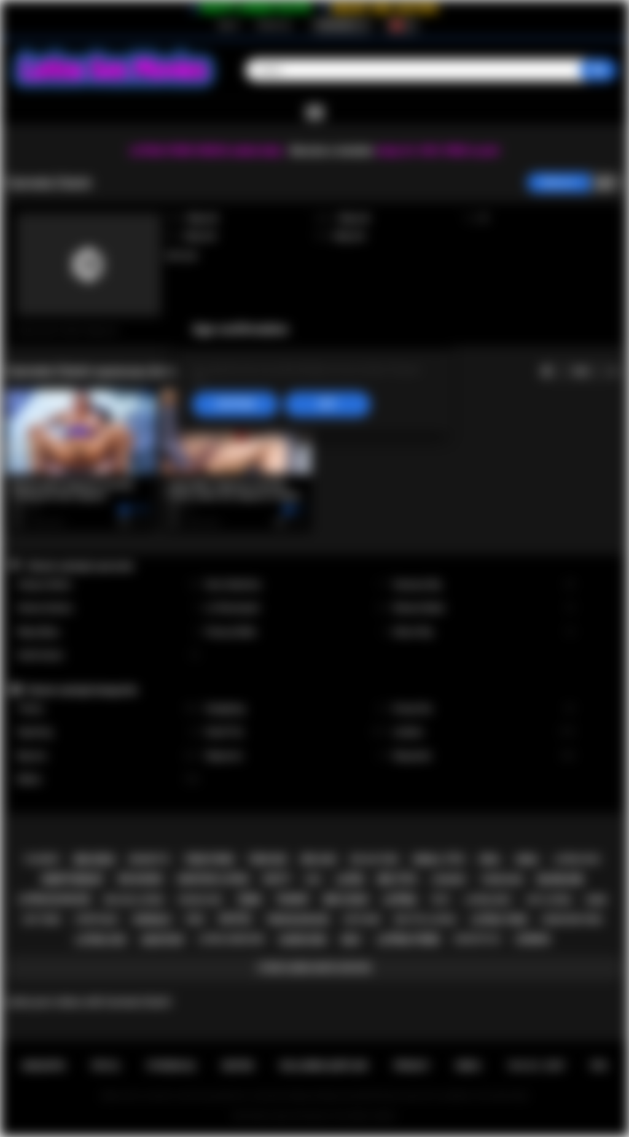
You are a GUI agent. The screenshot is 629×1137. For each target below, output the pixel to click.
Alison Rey (484, 632)
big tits (397, 879)
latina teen (499, 919)
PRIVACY (411, 1066)
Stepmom (296, 756)
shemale (151, 920)
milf (351, 939)
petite (235, 919)
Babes (108, 779)
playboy (42, 859)
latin (349, 879)
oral (490, 859)
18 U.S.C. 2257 (536, 1066)
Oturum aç (274, 25)
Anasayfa (43, 1066)
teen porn (208, 859)
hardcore (302, 939)
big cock (346, 900)
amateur (162, 939)
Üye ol (228, 25)
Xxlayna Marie (108, 585)
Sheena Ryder (484, 608)
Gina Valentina (296, 585)
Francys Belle (296, 632)
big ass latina (134, 899)
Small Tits (296, 732)
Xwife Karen (108, 655)
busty (277, 879)
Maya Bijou (108, 632)
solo (440, 899)
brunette (149, 859)
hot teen (41, 919)
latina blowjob (54, 899)
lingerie (448, 879)
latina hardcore (231, 939)
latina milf (488, 899)
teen (248, 900)
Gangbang (296, 709)
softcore (361, 919)
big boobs (141, 879)
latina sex (100, 939)
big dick (94, 860)
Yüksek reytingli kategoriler (81, 690)
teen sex (267, 859)
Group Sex (484, 709)
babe (597, 899)
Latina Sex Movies (299, 1116)
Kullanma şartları (323, 1066)
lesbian (532, 939)
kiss (313, 879)
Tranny (108, 709)
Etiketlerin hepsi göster (314, 968)
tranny (292, 899)
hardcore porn (572, 919)
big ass (319, 859)
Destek (238, 1066)
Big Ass (108, 756)
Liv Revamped (296, 608)
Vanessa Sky (484, 585)
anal (527, 859)
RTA (600, 1066)
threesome (501, 879)
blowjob (560, 879)
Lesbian (484, 732)
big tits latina (425, 919)
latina (399, 900)
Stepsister (484, 756)
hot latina (549, 899)
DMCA (468, 1066)
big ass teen (374, 859)
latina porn (408, 939)
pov (195, 919)
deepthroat (73, 879)
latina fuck (577, 859)
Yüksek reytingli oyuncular (79, 566)
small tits (438, 859)
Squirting (108, 732)
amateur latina (213, 879)
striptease (95, 919)
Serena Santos (108, 608)
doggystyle (477, 939)
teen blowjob (297, 920)
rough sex (200, 899)
